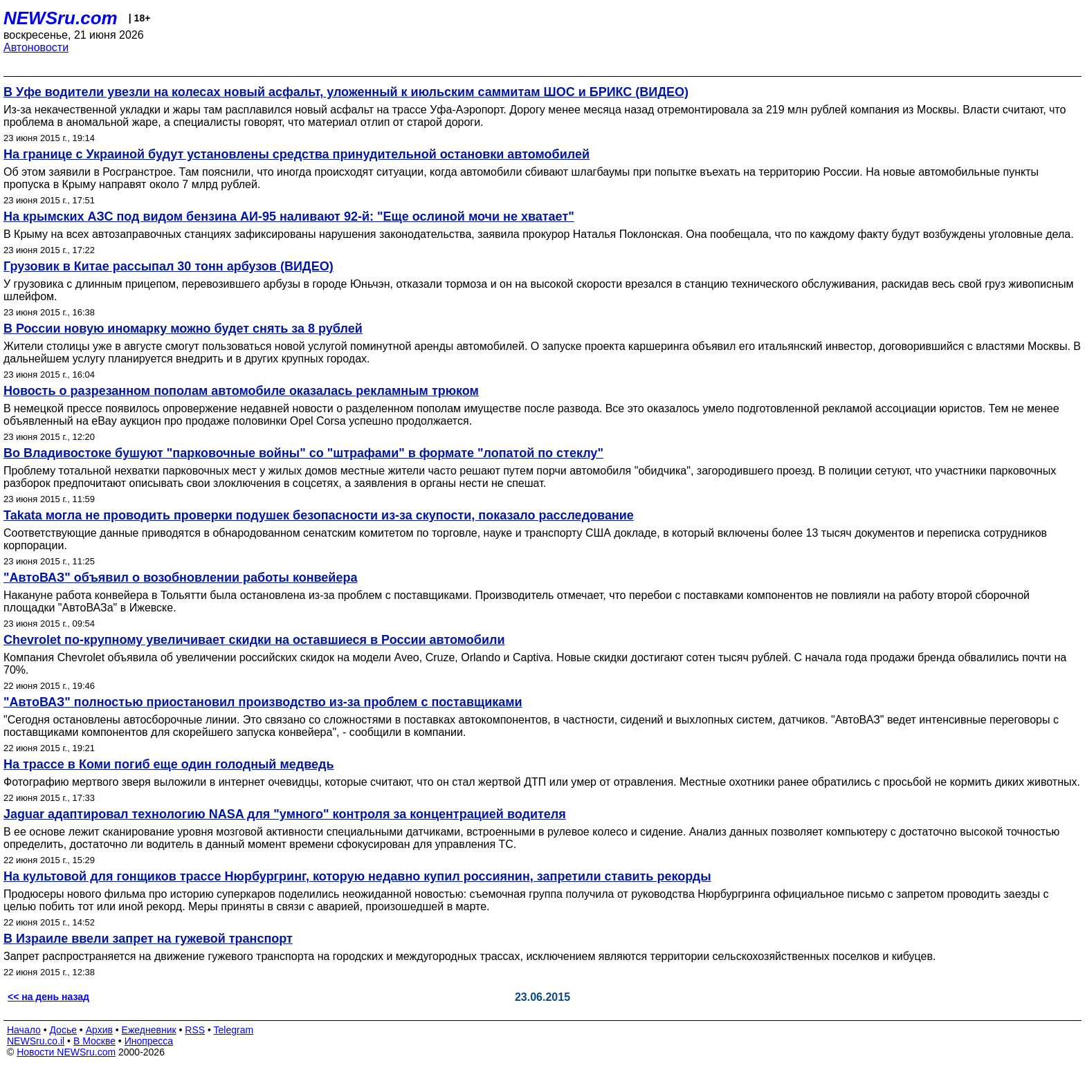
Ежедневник (149, 1029)
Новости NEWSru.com (66, 1052)
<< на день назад (48, 996)
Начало (24, 1029)
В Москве (94, 1040)
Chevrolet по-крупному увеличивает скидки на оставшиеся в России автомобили (254, 640)
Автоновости (36, 47)
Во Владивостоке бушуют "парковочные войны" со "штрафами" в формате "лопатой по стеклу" (303, 453)
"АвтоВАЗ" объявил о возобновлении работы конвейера (180, 577)
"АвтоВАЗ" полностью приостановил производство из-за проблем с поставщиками (262, 702)
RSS (195, 1029)
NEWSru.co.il (35, 1040)
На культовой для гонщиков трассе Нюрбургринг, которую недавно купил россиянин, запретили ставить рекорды (357, 876)
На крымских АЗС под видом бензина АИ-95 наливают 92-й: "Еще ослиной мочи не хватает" (288, 216)
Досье (63, 1029)
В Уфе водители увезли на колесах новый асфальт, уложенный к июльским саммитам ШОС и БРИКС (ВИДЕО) (346, 92)
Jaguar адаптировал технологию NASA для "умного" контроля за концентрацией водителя (284, 814)
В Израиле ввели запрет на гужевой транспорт (148, 939)
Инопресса (149, 1040)
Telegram (234, 1029)
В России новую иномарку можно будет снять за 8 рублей (183, 328)
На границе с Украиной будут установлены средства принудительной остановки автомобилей (296, 154)
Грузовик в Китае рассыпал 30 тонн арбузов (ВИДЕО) (168, 266)
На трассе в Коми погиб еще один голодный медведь (168, 764)
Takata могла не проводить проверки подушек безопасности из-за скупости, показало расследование (318, 515)
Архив (99, 1029)
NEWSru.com (60, 18)
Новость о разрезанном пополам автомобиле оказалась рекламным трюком (241, 391)
